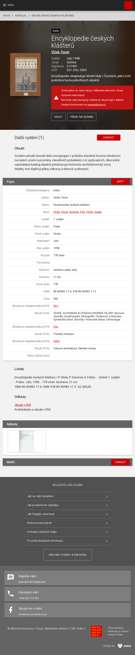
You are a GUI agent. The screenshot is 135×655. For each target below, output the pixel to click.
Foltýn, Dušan (94, 212)
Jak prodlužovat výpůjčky (43, 505)
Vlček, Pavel (60, 52)
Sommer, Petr (77, 212)
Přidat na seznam (81, 116)
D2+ (55, 306)
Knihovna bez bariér (39, 523)
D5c (55, 326)
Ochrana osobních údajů (42, 531)
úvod (6, 15)
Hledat (127, 4)
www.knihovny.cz (96, 104)
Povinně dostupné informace (45, 540)
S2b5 (56, 341)
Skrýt (120, 181)
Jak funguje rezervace (41, 514)
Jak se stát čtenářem (40, 496)
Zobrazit (108, 137)
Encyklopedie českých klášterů (53, 15)
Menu (8, 5)
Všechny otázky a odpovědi (68, 554)
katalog (20, 15)
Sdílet (58, 116)
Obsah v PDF (23, 405)
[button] (25, 75)
